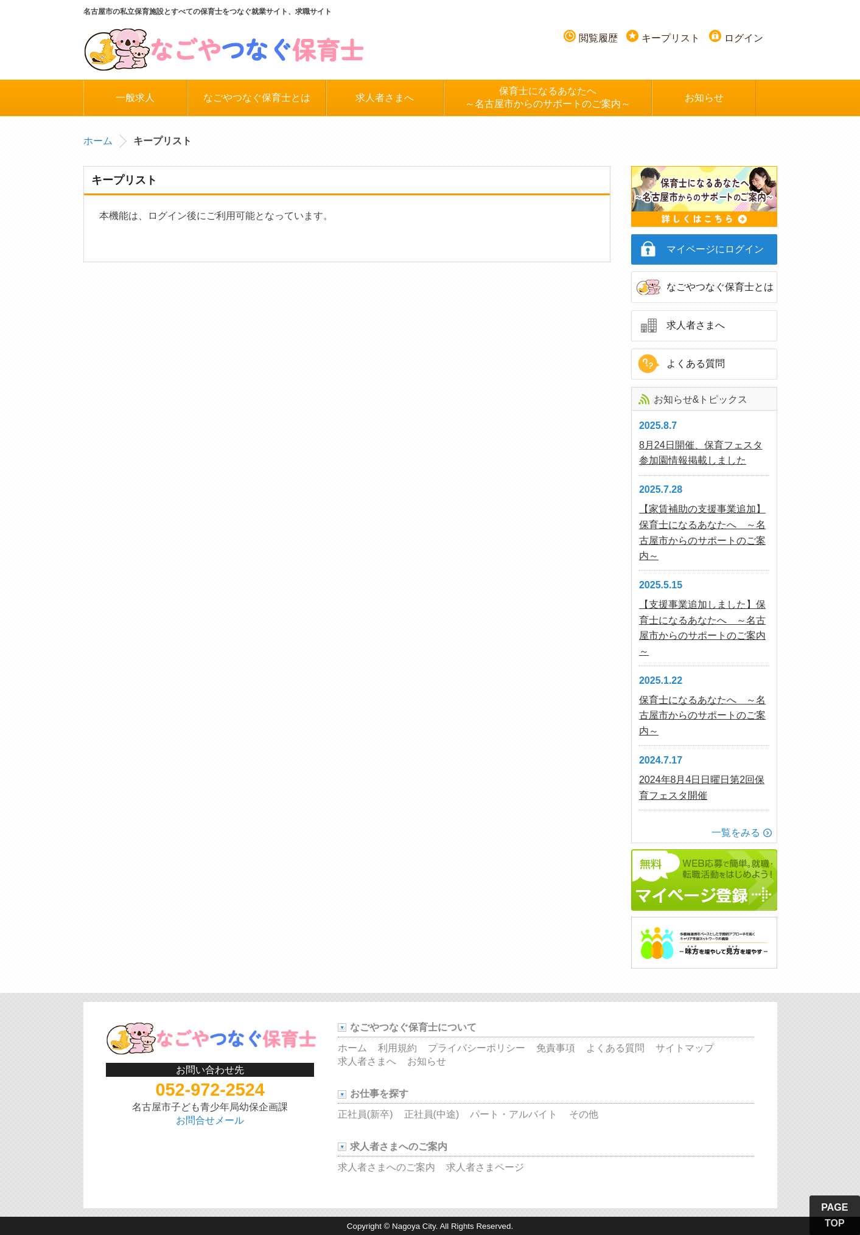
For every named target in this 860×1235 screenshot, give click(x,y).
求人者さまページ (485, 1167)
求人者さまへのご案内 (386, 1167)
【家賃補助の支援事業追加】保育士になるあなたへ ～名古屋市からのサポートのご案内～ (702, 532)
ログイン (743, 38)
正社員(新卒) (365, 1114)
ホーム (98, 141)
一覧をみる (735, 832)
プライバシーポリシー (476, 1048)
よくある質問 (695, 363)
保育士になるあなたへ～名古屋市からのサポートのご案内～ (548, 97)
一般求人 (135, 97)
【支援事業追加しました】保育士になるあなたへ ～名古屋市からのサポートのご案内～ (702, 627)
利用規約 (397, 1048)
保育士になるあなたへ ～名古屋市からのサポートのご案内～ (702, 715)
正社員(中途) (432, 1114)
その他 (583, 1114)
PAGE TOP (834, 1215)
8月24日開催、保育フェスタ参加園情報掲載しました (701, 453)
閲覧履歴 (598, 38)
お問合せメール (210, 1120)
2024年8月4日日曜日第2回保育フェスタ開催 (701, 787)
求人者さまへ (384, 97)
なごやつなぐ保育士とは (256, 97)
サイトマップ (684, 1048)
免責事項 (555, 1048)
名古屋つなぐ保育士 (224, 49)
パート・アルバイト (514, 1114)
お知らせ (704, 97)
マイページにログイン (715, 249)
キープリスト (671, 38)
